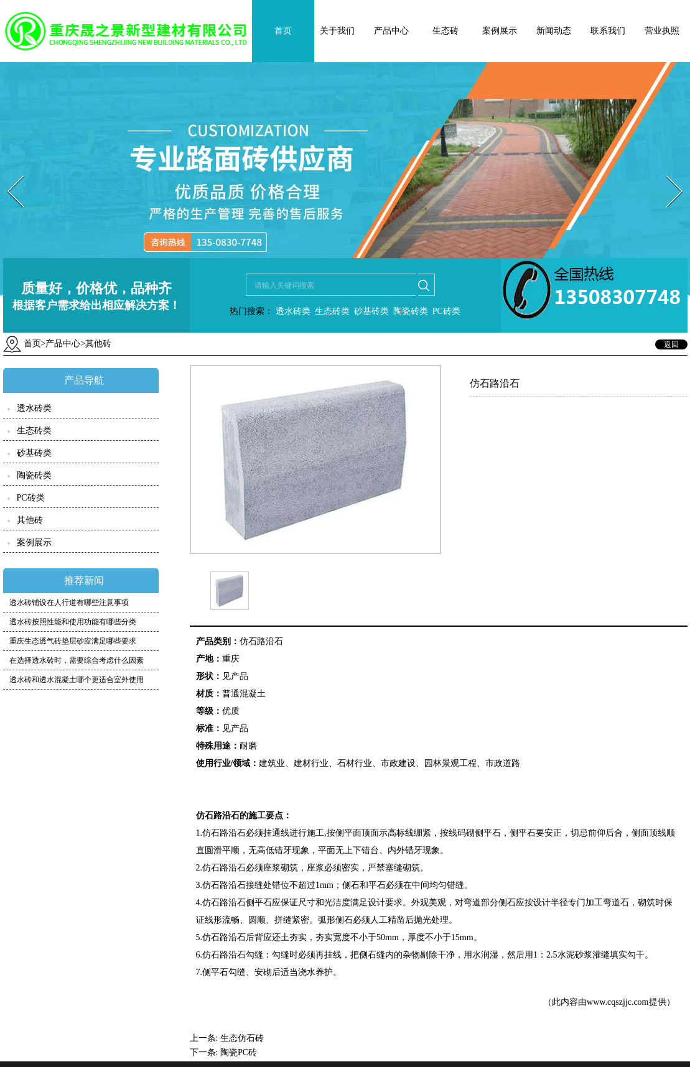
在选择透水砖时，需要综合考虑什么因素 (76, 660)
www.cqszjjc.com (617, 1002)
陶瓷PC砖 (238, 1052)
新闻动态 (553, 30)
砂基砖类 (371, 311)
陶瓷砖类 (409, 311)
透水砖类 (291, 311)
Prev (8, 172)
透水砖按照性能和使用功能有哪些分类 (72, 621)
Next (667, 172)
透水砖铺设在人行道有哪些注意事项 (69, 602)
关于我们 (337, 30)
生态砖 (445, 30)
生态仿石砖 (242, 1038)
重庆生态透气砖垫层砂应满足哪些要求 (72, 641)
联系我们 (607, 30)
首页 (283, 30)
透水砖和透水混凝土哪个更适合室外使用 (76, 679)
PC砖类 (446, 311)
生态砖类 (332, 311)
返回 (671, 344)
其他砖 (30, 520)
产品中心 (391, 30)
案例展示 (499, 30)
